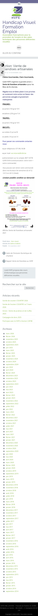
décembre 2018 (12, 485)
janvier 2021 (10, 440)
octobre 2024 (11, 362)
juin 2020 (9, 454)
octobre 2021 (11, 423)
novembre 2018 (12, 488)
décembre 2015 (12, 566)
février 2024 (10, 373)
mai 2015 (9, 580)
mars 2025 (10, 350)
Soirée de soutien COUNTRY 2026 (15, 301)
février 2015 (10, 583)
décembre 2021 (12, 418)
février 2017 (10, 535)
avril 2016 (9, 558)
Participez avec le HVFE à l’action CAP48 (17, 321)
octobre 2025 (11, 342)
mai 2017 (9, 527)
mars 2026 (10, 334)
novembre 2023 (12, 378)
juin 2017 (9, 524)
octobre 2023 (11, 381)
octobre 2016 (11, 544)
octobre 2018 (11, 490)
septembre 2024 (12, 364)
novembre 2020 (12, 446)
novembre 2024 (12, 359)
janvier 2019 (10, 482)
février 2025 (10, 353)
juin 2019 (9, 476)
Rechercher (30, 288)
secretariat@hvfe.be (18, 153)
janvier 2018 (10, 507)
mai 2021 (9, 429)
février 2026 (10, 336)
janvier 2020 (10, 468)
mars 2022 (10, 412)
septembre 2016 (12, 546)
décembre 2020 (12, 443)
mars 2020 (10, 462)
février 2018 (10, 504)
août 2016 (9, 549)
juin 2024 (9, 367)
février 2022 (10, 415)
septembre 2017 (12, 518)
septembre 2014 (12, 591)
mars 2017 (10, 532)
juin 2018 (9, 499)
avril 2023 (9, 392)
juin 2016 (9, 555)
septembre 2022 (12, 404)
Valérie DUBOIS (15, 244)
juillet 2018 (10, 496)
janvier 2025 (10, 356)
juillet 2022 (10, 406)
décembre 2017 (12, 510)
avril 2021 (9, 432)
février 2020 (10, 465)
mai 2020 (9, 457)
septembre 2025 (12, 345)
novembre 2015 (12, 569)
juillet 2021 (10, 426)
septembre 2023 (12, 384)
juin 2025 (9, 348)
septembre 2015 (12, 574)
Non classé (15, 241)
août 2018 (9, 493)
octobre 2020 (11, 448)
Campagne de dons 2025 (12, 317)
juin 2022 (9, 409)
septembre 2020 (12, 451)
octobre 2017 (11, 516)
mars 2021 (10, 434)
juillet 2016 (10, 552)
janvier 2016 (10, 563)
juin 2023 (9, 387)
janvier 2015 (10, 586)
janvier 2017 (10, 538)
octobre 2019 (11, 471)
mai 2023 (9, 390)
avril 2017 (9, 530)
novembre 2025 (12, 339)
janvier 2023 (10, 398)
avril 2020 (9, 460)
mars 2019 (10, 479)
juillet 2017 (10, 521)
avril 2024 (9, 370)
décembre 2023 (12, 376)
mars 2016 (10, 560)
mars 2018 (10, 502)
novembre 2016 (12, 541)
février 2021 (10, 437)
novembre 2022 (12, 401)
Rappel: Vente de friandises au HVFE (19, 261)
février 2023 (10, 395)
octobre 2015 (11, 572)
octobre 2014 (11, 588)
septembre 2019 (12, 474)
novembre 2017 (12, 513)
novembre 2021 (12, 420)
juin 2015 (9, 577)
